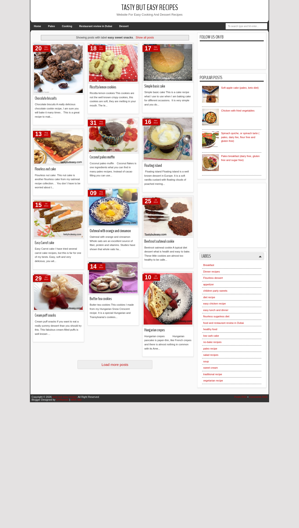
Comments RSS (258, 396)
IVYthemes (62, 399)
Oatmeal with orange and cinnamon (110, 231)
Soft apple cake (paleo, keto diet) (240, 87)
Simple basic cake (154, 86)
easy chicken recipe (214, 303)
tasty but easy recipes (149, 7)
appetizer (208, 284)
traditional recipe (212, 374)
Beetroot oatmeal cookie (159, 241)
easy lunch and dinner (215, 310)
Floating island (153, 165)
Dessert (123, 26)
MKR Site (76, 399)
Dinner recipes (211, 271)
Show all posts (145, 37)
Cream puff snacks (45, 315)
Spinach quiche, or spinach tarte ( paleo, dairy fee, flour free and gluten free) (240, 137)
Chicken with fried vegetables (237, 110)
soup (206, 361)
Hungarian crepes (154, 330)
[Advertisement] (237, 213)
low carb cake (211, 335)
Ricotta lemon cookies (103, 87)
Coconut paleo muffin (102, 157)
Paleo (51, 26)
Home (37, 26)
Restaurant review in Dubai (95, 26)
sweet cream (210, 367)
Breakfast (208, 265)
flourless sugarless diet (216, 316)
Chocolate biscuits (46, 98)
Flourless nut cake (45, 169)
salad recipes (210, 354)
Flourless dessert (213, 277)
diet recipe (209, 297)
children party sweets (215, 290)
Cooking (67, 26)
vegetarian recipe (213, 380)
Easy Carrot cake (44, 242)
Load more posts (115, 365)
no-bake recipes (212, 342)
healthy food (210, 329)
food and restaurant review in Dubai (223, 323)
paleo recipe (210, 348)
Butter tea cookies (101, 298)
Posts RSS (240, 396)
